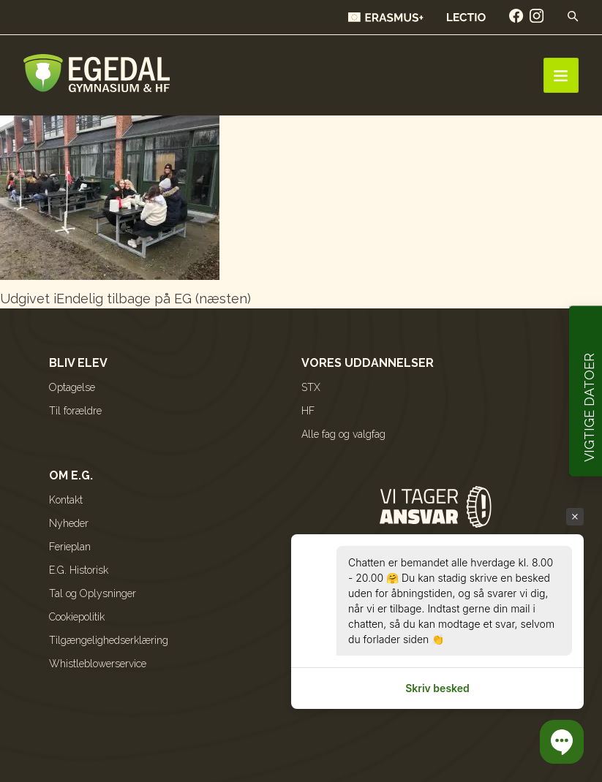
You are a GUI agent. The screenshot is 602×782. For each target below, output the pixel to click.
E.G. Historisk (78, 570)
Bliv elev (78, 363)
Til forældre (75, 411)
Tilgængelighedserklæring (108, 640)
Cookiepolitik (77, 617)
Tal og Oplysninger (92, 593)
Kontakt (66, 500)
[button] (562, 742)
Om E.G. (71, 475)
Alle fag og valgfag (343, 434)
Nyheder (69, 523)
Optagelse (72, 387)
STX (310, 387)
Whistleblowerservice (97, 663)
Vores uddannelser (367, 363)
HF (308, 411)
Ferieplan (70, 547)
